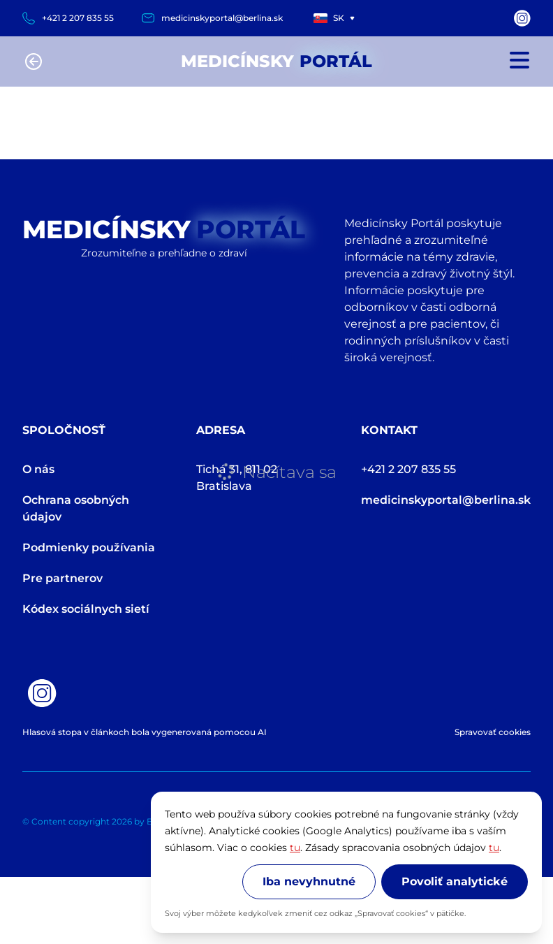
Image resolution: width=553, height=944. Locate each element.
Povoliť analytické (454, 881)
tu (295, 847)
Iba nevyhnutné (309, 881)
